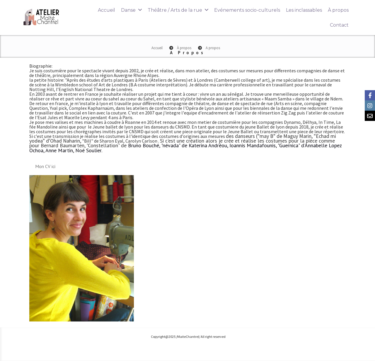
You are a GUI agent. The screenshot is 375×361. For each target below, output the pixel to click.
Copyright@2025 (163, 336)
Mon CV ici (45, 166)
